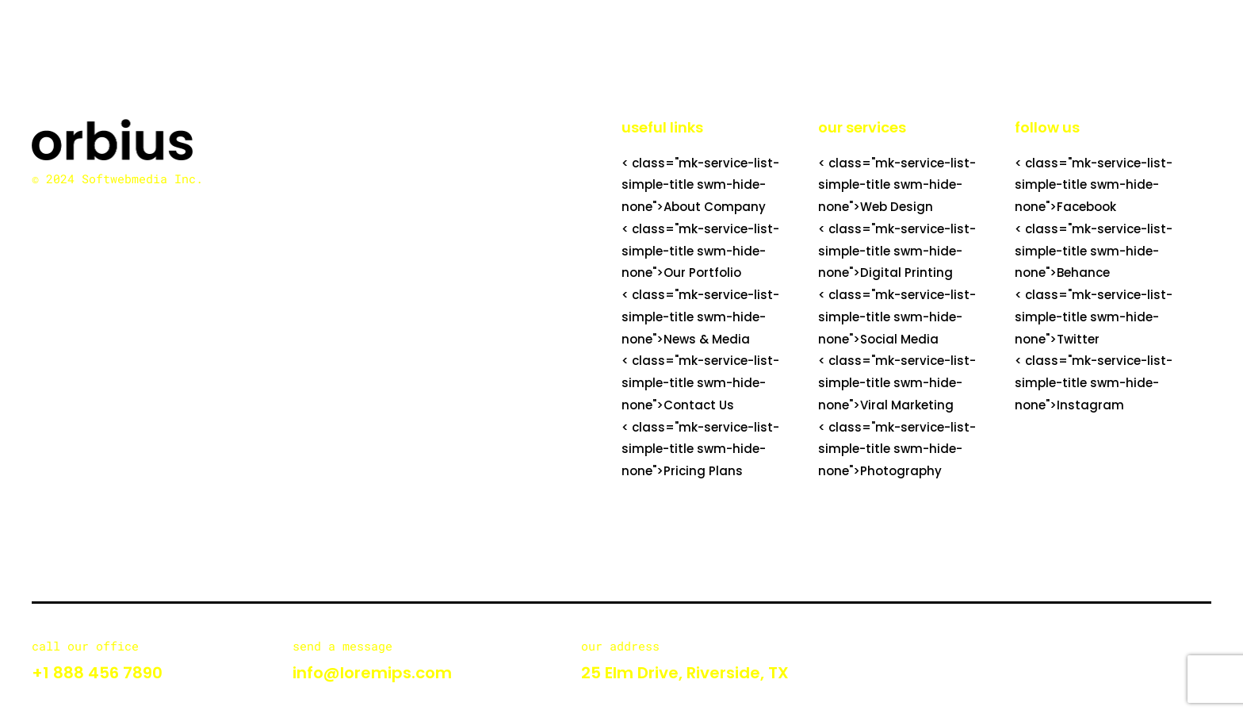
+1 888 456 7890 (97, 673)
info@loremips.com (372, 673)
